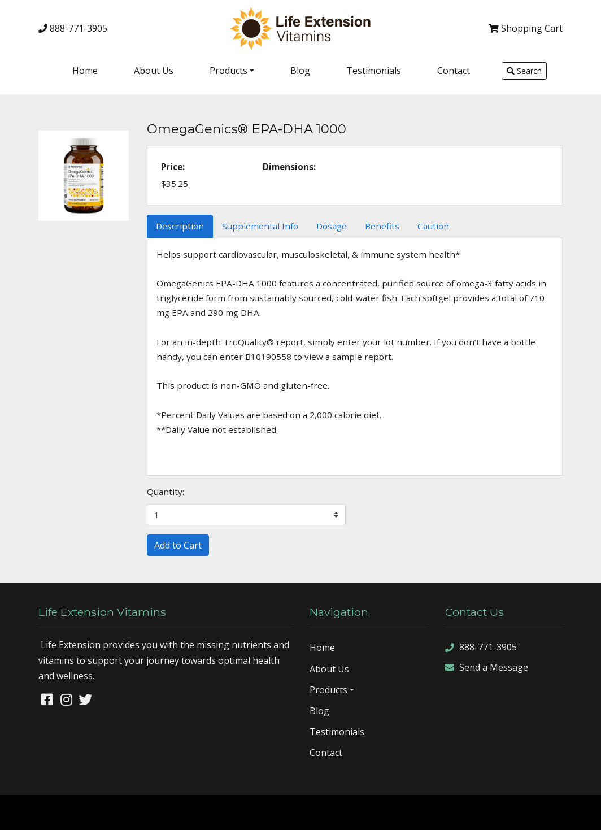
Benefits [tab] (382, 226)
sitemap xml (506, 812)
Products (228, 70)
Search (524, 71)
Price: (173, 166)
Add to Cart (178, 545)
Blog (300, 70)
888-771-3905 (72, 28)
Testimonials (373, 70)
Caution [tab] (433, 226)
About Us (153, 70)
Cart (526, 28)
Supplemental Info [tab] (260, 226)
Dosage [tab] (331, 226)
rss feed (548, 812)
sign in (581, 812)
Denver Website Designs (110, 812)
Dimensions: (289, 166)
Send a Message (486, 667)
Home (85, 70)
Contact (453, 70)
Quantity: (165, 491)
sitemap (464, 812)
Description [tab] (180, 226)
